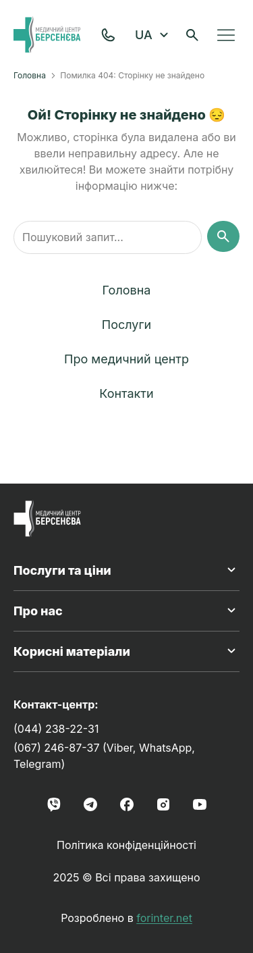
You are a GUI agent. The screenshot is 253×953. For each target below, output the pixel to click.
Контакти (126, 393)
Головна (29, 75)
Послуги (126, 324)
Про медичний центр (126, 359)
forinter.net (164, 918)
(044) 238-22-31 (56, 729)
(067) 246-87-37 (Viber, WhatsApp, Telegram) (104, 756)
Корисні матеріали (126, 651)
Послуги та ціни (126, 570)
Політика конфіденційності (126, 845)
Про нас (126, 610)
